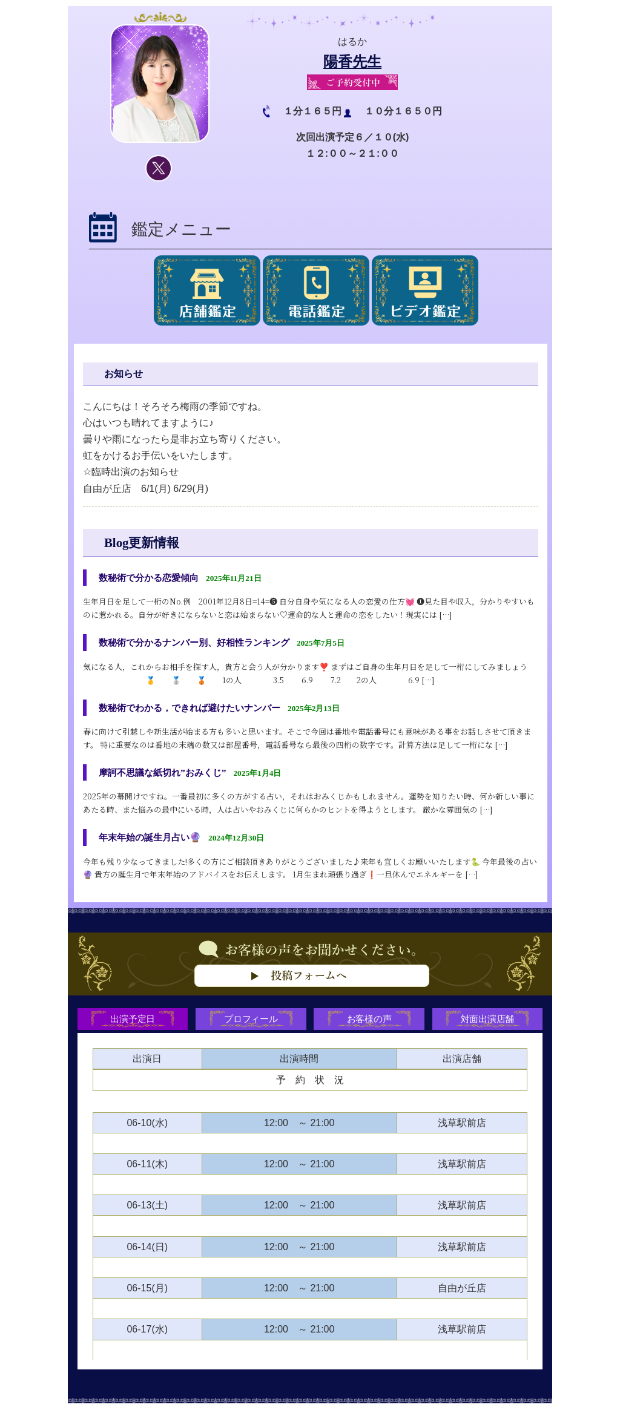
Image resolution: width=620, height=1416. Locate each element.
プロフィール (250, 1024)
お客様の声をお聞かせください (310, 987)
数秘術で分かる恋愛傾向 (152, 577)
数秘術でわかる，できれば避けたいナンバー (195, 709)
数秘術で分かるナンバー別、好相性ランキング (200, 643)
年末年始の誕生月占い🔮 (153, 841)
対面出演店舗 (489, 1024)
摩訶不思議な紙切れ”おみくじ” (166, 775)
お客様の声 (370, 1024)
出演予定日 (131, 1024)
